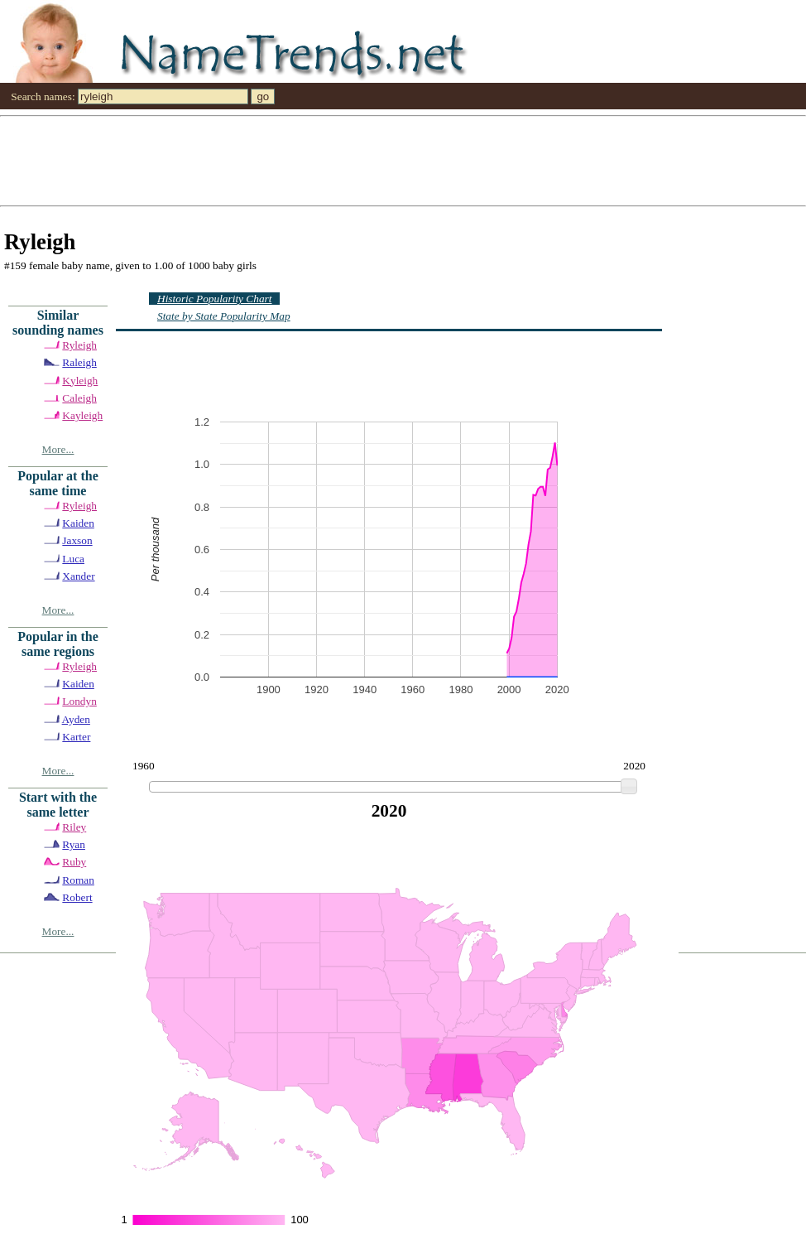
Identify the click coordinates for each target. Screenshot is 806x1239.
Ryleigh (79, 345)
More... (58, 449)
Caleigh (79, 398)
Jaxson (77, 540)
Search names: (42, 96)
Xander (78, 576)
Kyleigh (80, 380)
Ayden (76, 719)
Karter (76, 736)
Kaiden (78, 523)
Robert (77, 897)
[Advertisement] (312, 160)
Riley (74, 827)
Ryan (73, 844)
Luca (73, 558)
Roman (78, 880)
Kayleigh (82, 415)
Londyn (79, 701)
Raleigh (79, 362)
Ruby (74, 862)
